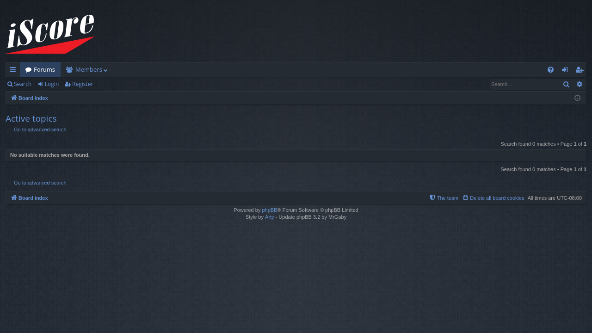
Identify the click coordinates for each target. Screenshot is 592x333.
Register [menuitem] (581, 71)
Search (22, 84)
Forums (44, 69)
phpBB (269, 210)
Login (52, 84)
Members (88, 69)
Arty (269, 217)
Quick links (14, 71)
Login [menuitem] (566, 71)
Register (82, 84)
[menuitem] (550, 69)
